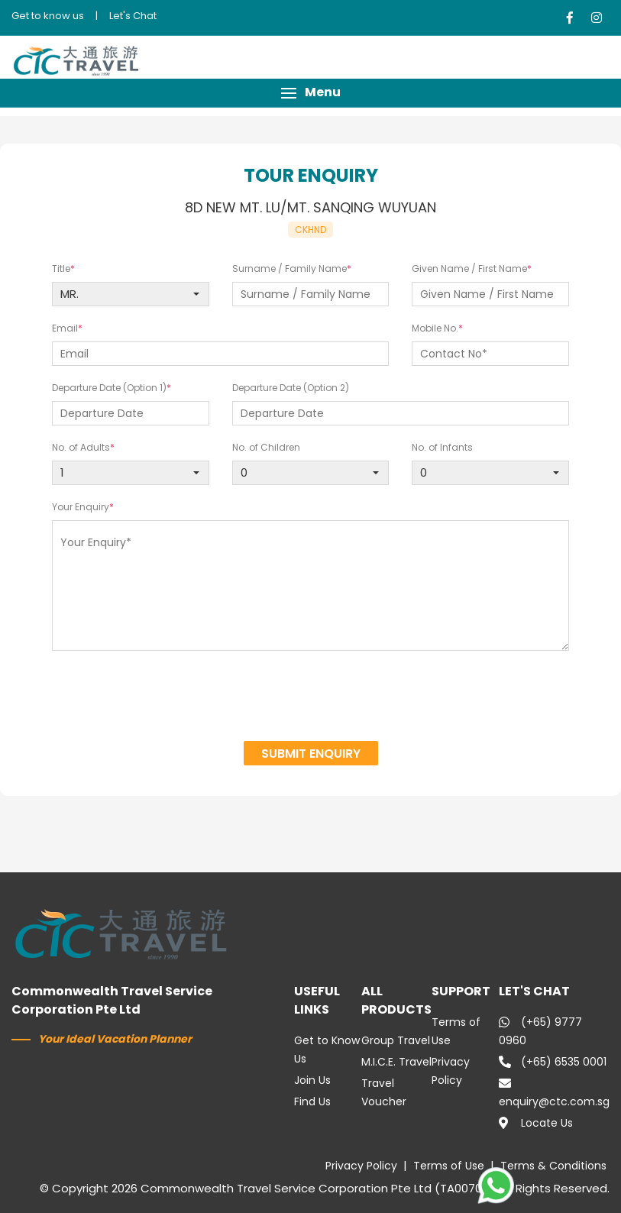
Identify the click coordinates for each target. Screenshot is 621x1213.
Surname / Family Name (289, 268)
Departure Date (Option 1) (109, 387)
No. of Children (266, 447)
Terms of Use (448, 1165)
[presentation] (311, 698)
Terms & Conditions (553, 1165)
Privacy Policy (361, 1165)
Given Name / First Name (469, 268)
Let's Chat (133, 15)
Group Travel (395, 1040)
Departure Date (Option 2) (290, 387)
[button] (310, 93)
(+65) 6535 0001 (552, 1061)
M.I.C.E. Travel (396, 1061)
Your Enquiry (80, 506)
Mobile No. (435, 328)
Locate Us (536, 1123)
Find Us (312, 1101)
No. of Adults (81, 447)
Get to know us (47, 15)
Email (65, 328)
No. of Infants (442, 447)
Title (61, 268)
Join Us (312, 1080)
